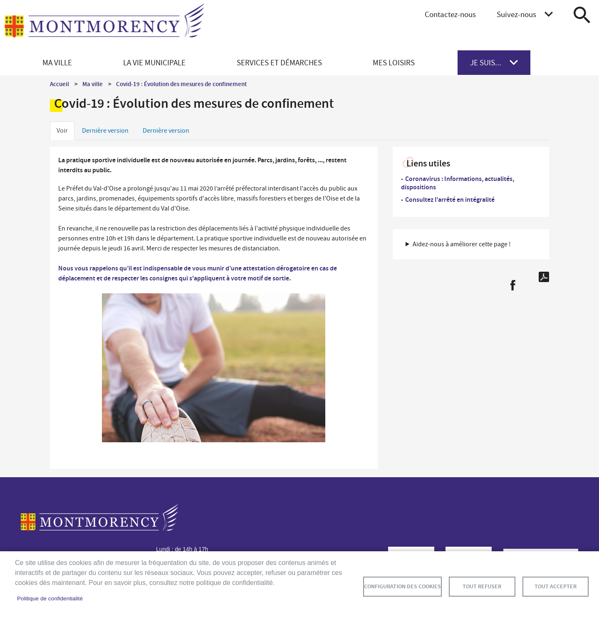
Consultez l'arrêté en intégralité (450, 199)
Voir (62, 130)
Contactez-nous (450, 14)
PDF (544, 277)
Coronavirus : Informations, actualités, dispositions (457, 182)
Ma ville (92, 84)
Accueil (59, 84)
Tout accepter (556, 586)
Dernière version (105, 130)
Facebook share (512, 285)
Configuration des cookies (402, 586)
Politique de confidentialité (50, 598)
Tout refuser (482, 586)
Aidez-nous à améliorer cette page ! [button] (462, 244)
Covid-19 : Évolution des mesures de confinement (181, 84)
